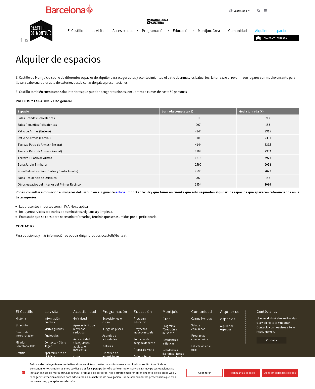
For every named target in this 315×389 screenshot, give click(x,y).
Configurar (204, 373)
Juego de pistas (112, 329)
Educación (181, 30)
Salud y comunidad (198, 327)
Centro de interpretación (25, 334)
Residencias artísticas (170, 341)
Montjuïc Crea (209, 30)
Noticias (107, 346)
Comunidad (237, 30)
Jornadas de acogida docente (144, 341)
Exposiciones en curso (112, 320)
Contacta (271, 340)
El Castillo (75, 30)
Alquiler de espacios (271, 30)
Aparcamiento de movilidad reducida (84, 328)
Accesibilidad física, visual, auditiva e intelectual (81, 344)
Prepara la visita (144, 350)
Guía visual (80, 318)
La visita (97, 30)
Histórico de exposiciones (110, 354)
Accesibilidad (123, 30)
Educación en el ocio (201, 348)
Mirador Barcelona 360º (25, 344)
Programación (153, 30)
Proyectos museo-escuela (143, 330)
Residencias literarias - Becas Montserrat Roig (173, 353)
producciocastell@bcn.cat (107, 235)
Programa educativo (140, 320)
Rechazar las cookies (242, 373)
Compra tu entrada (275, 38)
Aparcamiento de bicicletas (55, 354)
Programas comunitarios (199, 337)
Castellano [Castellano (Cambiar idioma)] (239, 11)
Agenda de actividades (109, 337)
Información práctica (52, 320)
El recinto (22, 325)
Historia (21, 318)
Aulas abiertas (143, 356)
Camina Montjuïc (201, 318)
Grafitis (20, 353)
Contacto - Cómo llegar (55, 344)
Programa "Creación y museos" (170, 329)
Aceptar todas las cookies (280, 373)
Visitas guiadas (54, 329)
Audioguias (52, 335)
